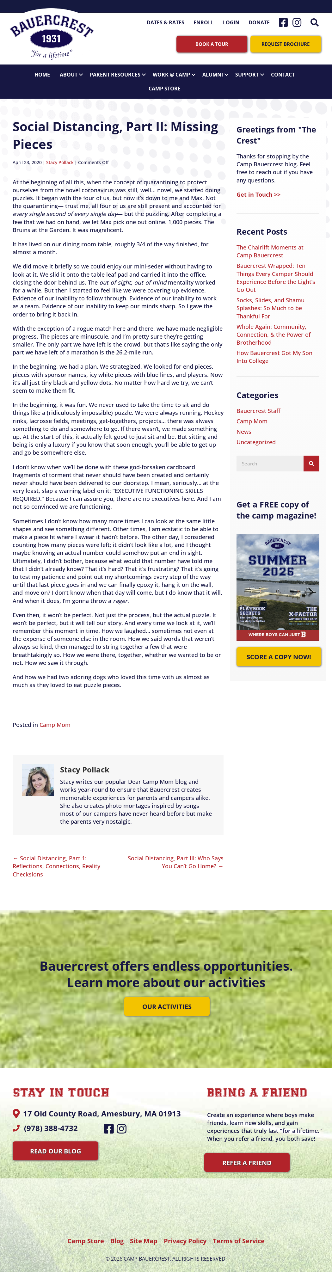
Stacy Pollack (60, 158)
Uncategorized (256, 438)
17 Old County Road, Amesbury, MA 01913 (102, 1109)
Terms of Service (239, 1236)
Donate (259, 22)
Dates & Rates (165, 22)
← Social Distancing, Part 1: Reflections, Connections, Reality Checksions (56, 862)
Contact (283, 70)
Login (231, 22)
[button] (316, 22)
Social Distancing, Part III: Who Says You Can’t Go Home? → (176, 858)
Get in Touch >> (258, 190)
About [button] (73, 70)
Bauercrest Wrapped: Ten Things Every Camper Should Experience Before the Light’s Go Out (276, 273)
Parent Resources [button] (119, 70)
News (244, 427)
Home (42, 70)
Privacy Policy (186, 1236)
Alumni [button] (217, 70)
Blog (117, 1236)
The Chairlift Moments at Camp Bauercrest (270, 247)
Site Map (143, 1236)
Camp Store (165, 84)
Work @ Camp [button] (176, 70)
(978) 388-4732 (51, 1123)
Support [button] (251, 70)
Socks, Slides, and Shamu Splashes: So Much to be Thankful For (270, 304)
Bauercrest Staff (258, 406)
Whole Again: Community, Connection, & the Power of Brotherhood (273, 330)
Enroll (204, 22)
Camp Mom (55, 720)
